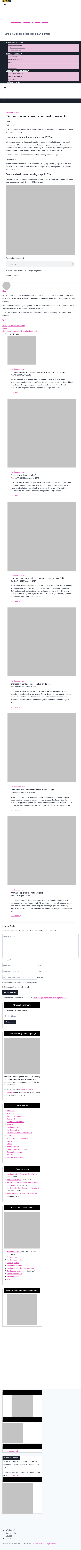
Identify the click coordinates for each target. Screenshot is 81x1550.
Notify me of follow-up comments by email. (20, 983)
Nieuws (9, 1144)
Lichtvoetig (11, 1135)
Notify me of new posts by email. (16, 987)
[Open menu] (4, 101)
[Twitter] (5, 1)
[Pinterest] (7, 1)
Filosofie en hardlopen (15, 1122)
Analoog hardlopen (14, 1180)
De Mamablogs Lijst (10, 1451)
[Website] (19, 977)
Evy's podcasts (12, 1257)
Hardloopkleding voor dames (15, 73)
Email (39, 971)
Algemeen (10, 1113)
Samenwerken (11, 1533)
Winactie (10, 1155)
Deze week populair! (14, 1119)
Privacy (9, 1536)
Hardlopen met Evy (13, 82)
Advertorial (11, 1111)
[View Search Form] (5, 5)
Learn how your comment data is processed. (50, 998)
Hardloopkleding (13, 1130)
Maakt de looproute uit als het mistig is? (22, 1193)
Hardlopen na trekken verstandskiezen (21, 1268)
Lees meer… (16, 392)
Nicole (4, 291)
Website (40, 977)
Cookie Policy (15, 1475)
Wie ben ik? (10, 1530)
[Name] (19, 965)
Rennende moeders (15, 51)
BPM (8, 1279)
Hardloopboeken (12, 68)
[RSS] (8, 1)
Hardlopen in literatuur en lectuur (19, 1133)
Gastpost (10, 1124)
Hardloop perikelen (13, 56)
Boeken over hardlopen (16, 1116)
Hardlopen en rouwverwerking (40, 324)
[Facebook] (3, 1)
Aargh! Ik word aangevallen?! (23, 475)
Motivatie (10, 62)
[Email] (10, 1)
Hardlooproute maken (15, 1260)
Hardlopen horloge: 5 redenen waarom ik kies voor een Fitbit (38, 578)
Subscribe (10, 1022)
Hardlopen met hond (14, 1265)
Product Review (13, 1147)
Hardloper (10, 65)
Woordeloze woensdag (15, 1158)
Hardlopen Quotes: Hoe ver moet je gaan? (23, 1188)
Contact (9, 1538)
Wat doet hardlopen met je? (15, 59)
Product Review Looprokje (17, 1149)
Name (40, 965)
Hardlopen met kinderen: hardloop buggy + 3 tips (32, 790)
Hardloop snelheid (14, 1252)
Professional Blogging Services (44, 1544)
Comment (6, 960)
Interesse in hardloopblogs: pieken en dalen (30, 684)
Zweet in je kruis (13, 1263)
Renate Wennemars (14, 1274)
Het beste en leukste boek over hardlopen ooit (40, 329)
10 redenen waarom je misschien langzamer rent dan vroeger (38, 372)
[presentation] (41, 350)
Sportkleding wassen (15, 1271)
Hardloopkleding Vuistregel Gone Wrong (22, 1174)
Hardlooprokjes (12, 79)
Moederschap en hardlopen (17, 48)
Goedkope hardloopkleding (15, 76)
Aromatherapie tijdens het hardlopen (27, 893)
